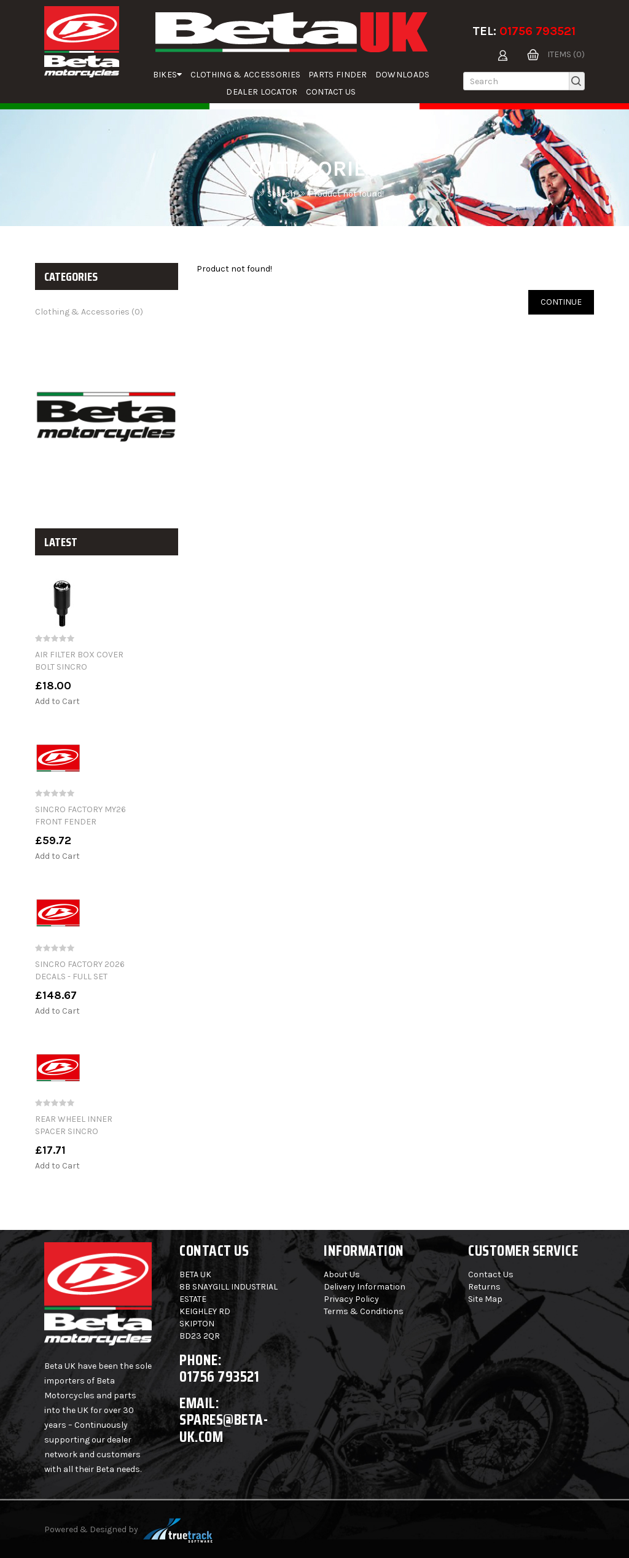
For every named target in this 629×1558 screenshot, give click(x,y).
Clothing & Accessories (245, 74)
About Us (342, 1274)
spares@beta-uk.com (223, 1428)
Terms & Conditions (364, 1311)
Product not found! (346, 194)
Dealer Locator (261, 92)
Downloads (402, 74)
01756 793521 (537, 31)
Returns (484, 1287)
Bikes (167, 74)
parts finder (337, 74)
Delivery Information (364, 1287)
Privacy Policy (351, 1299)
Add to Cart (57, 701)
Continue (561, 302)
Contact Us (331, 92)
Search (281, 194)
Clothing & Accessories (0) (89, 312)
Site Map (485, 1299)
